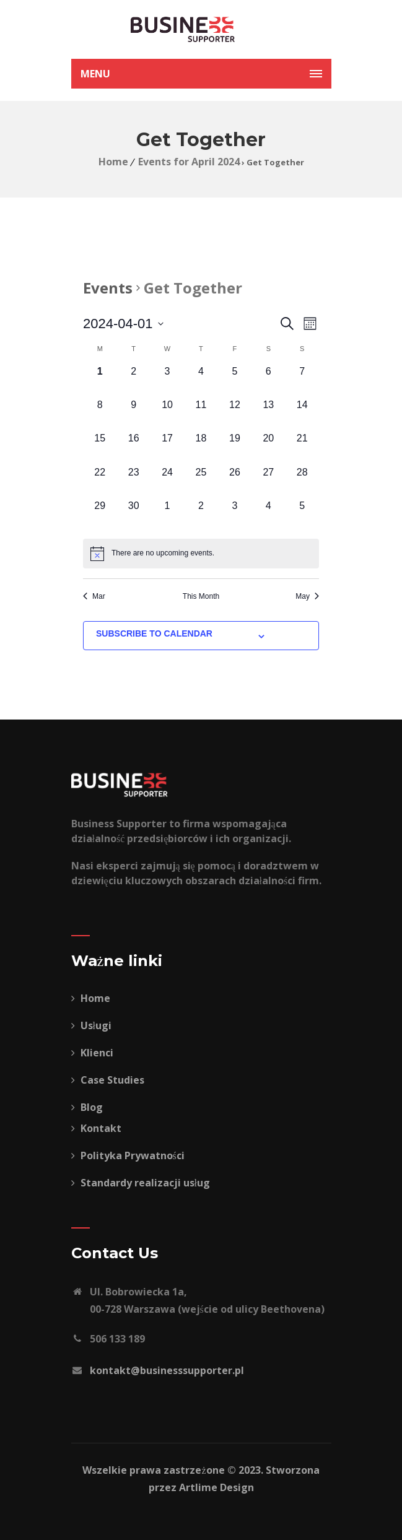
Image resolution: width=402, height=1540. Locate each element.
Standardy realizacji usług (140, 1183)
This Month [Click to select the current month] (201, 596)
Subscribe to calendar (154, 633)
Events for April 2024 (189, 161)
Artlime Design (216, 1487)
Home (113, 161)
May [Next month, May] (307, 596)
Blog (87, 1107)
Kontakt (96, 1128)
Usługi (91, 1025)
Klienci (92, 1052)
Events (108, 287)
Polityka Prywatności (128, 1155)
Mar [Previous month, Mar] (94, 596)
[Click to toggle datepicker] (123, 323)
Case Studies (107, 1080)
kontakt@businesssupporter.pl (167, 1370)
